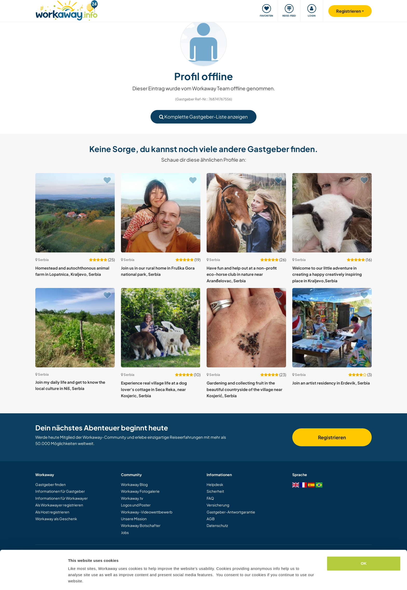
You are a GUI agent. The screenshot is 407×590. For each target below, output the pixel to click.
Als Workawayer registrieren (59, 505)
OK (364, 548)
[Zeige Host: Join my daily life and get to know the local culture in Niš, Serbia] (75, 327)
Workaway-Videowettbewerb (146, 512)
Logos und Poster (136, 505)
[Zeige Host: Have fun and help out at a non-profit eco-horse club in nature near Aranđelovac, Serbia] (246, 212)
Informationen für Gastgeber (60, 491)
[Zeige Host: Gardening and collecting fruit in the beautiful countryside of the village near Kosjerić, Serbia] (246, 327)
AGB (211, 518)
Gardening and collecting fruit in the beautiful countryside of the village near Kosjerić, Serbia (244, 389)
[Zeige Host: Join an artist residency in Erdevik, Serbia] (332, 327)
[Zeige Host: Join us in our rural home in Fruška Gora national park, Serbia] (160, 212)
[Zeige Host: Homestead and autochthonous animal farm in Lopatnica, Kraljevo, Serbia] (75, 212)
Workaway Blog (134, 484)
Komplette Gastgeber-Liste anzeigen (203, 117)
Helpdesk (215, 484)
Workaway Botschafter (140, 525)
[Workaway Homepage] (66, 9)
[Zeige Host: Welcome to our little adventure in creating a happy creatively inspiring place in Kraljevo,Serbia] (332, 212)
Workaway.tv (132, 498)
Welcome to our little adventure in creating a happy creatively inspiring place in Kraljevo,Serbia (327, 274)
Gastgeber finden (50, 484)
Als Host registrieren (52, 512)
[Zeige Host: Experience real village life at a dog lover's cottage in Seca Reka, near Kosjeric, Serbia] (160, 327)
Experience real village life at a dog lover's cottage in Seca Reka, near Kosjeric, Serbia (154, 389)
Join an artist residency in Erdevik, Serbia (331, 382)
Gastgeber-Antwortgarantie (231, 512)
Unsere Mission (134, 518)
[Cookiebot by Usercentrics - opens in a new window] (33, 580)
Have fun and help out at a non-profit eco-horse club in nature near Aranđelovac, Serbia (242, 274)
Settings (76, 580)
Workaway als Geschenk (56, 518)
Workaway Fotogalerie (140, 491)
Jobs (125, 532)
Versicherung (218, 505)
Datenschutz (217, 525)
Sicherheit (215, 491)
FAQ (210, 498)
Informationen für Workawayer (61, 498)
